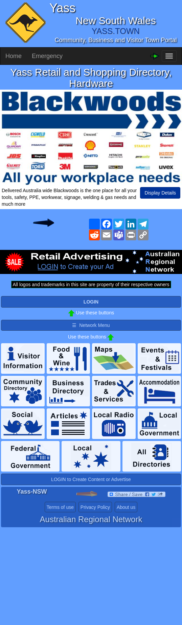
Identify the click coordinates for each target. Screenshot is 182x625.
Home (13, 56)
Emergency (47, 56)
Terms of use (60, 507)
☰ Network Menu (91, 325)
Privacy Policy (95, 507)
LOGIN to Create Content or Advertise (91, 479)
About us (126, 507)
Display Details (160, 193)
